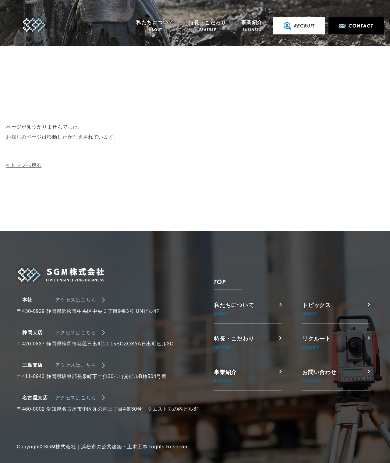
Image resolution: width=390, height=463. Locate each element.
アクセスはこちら (75, 299)
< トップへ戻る (23, 165)
